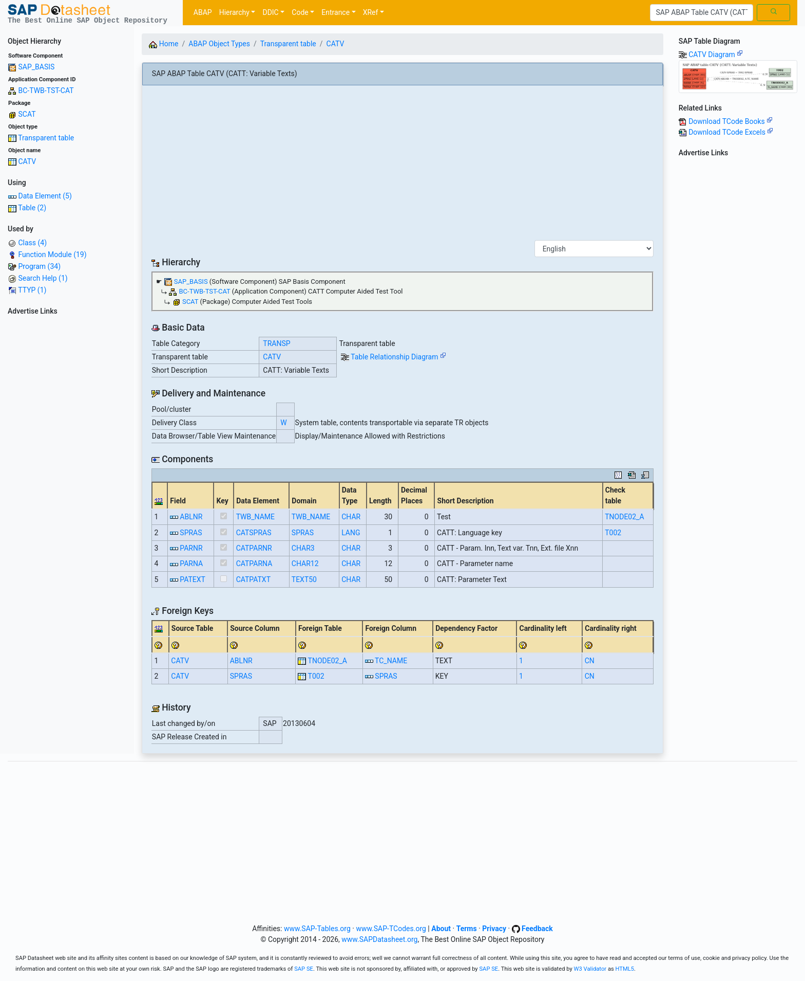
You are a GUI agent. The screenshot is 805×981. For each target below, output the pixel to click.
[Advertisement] (67, 473)
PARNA (191, 563)
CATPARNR (254, 548)
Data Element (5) (44, 196)
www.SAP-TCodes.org (391, 928)
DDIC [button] (270, 12)
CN (590, 661)
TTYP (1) (32, 290)
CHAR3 (303, 548)
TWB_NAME (255, 517)
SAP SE (303, 969)
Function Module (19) (52, 254)
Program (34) (39, 266)
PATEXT (192, 579)
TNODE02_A (624, 517)
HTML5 (625, 969)
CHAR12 (305, 563)
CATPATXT (253, 579)
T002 (613, 533)
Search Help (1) (42, 278)
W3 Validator (590, 969)
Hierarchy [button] (234, 12)
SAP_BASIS (36, 67)
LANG (350, 533)
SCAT (26, 114)
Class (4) (32, 243)
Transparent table (46, 138)
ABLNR (191, 517)
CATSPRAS (254, 533)
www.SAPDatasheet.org (379, 939)
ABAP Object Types (219, 44)
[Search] (701, 13)
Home (163, 44)
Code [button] (300, 12)
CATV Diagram (715, 54)
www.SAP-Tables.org (317, 928)
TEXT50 (304, 579)
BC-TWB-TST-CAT (45, 90)
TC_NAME (391, 661)
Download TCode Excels (730, 132)
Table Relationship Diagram (398, 357)
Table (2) (32, 208)
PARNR (191, 548)
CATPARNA (254, 563)
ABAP (203, 12)
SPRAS (191, 533)
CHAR (350, 517)
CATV (27, 161)
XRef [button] (370, 12)
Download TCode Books (730, 121)
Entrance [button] (335, 12)
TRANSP (276, 343)
